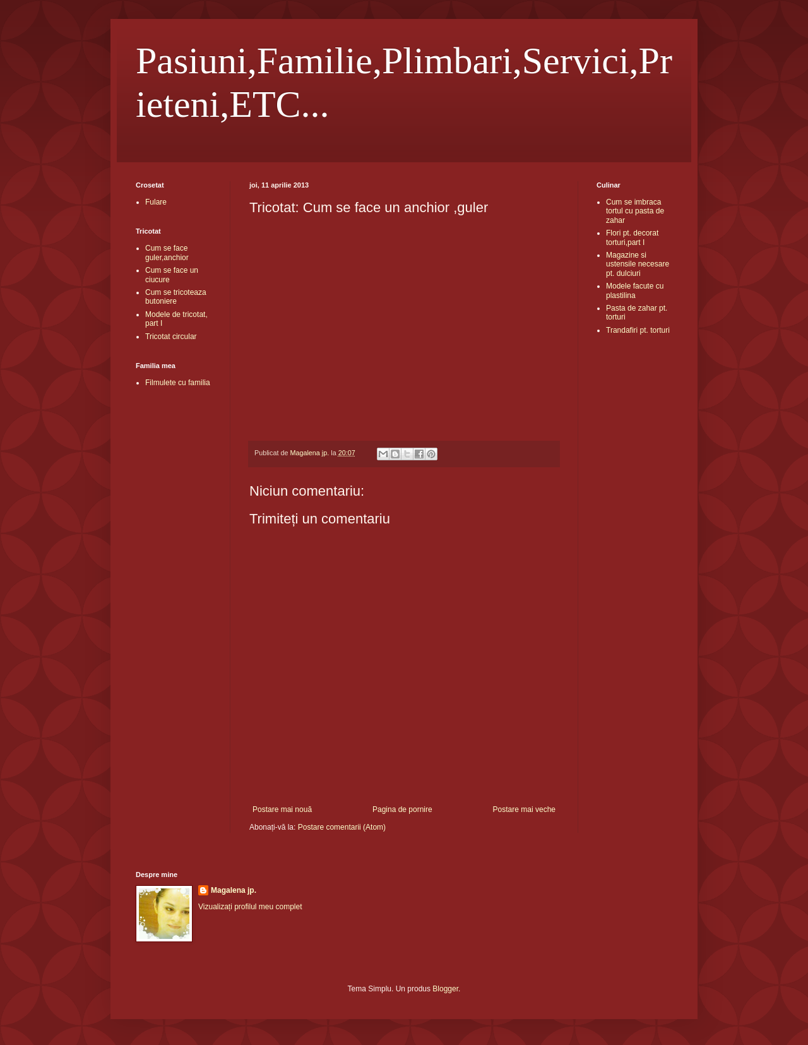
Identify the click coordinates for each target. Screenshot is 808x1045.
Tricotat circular (171, 336)
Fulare (156, 202)
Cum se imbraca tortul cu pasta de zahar (635, 211)
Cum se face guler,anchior (167, 252)
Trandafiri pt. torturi (638, 330)
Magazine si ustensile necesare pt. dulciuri (637, 264)
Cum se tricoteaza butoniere (175, 297)
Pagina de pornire (402, 809)
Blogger (445, 988)
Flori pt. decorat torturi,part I (632, 237)
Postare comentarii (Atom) (342, 827)
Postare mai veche (524, 809)
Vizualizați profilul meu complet (250, 906)
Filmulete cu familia (177, 382)
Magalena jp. (233, 890)
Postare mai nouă (282, 809)
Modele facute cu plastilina (634, 290)
